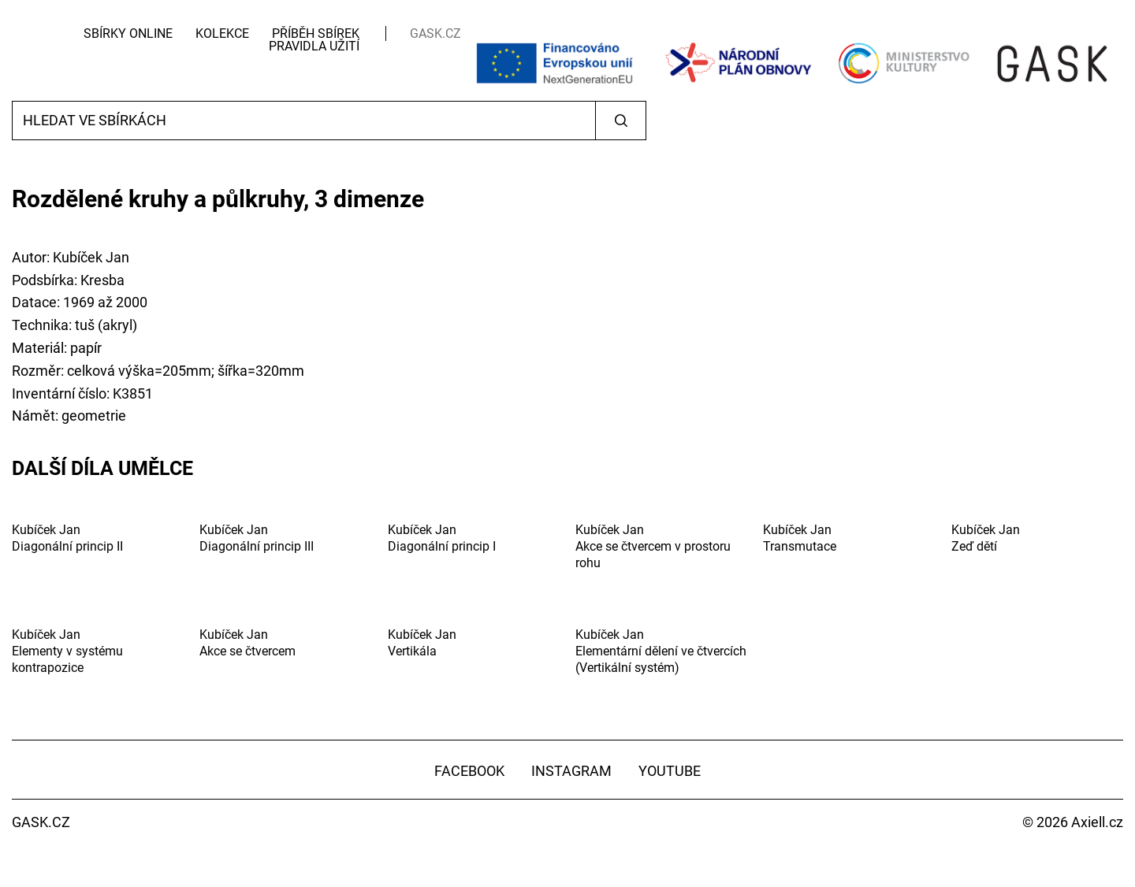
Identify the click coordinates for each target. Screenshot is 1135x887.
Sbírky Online (128, 33)
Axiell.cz (1097, 822)
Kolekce (222, 33)
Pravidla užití (314, 46)
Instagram (571, 771)
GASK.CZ (435, 33)
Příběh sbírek (315, 33)
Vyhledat (620, 120)
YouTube (669, 771)
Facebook (469, 771)
